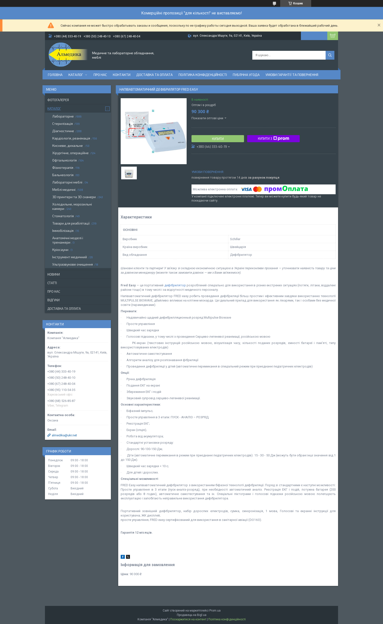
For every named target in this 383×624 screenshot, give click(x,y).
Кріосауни (60, 249)
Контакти (121, 75)
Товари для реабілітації (71, 223)
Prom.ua (215, 610)
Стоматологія (63, 216)
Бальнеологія (63, 175)
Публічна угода (246, 75)
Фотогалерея (58, 100)
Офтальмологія (64, 160)
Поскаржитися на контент (188, 619)
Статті (52, 283)
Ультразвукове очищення (72, 264)
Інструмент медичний (69, 257)
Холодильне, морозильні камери (72, 206)
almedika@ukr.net (64, 435)
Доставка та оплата (154, 75)
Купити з (273, 138)
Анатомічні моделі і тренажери (67, 240)
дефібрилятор (175, 285)
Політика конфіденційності (203, 75)
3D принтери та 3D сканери (74, 197)
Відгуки (53, 300)
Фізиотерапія (62, 167)
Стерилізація (62, 123)
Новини (53, 274)
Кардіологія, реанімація (71, 138)
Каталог (75, 75)
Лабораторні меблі (67, 182)
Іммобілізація (63, 230)
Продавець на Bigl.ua (191, 615)
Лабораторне (63, 116)
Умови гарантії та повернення (292, 75)
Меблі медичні (63, 189)
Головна (55, 75)
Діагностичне (63, 131)
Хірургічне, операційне (70, 153)
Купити (218, 139)
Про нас (100, 75)
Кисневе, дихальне (68, 145)
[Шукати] (330, 55)
